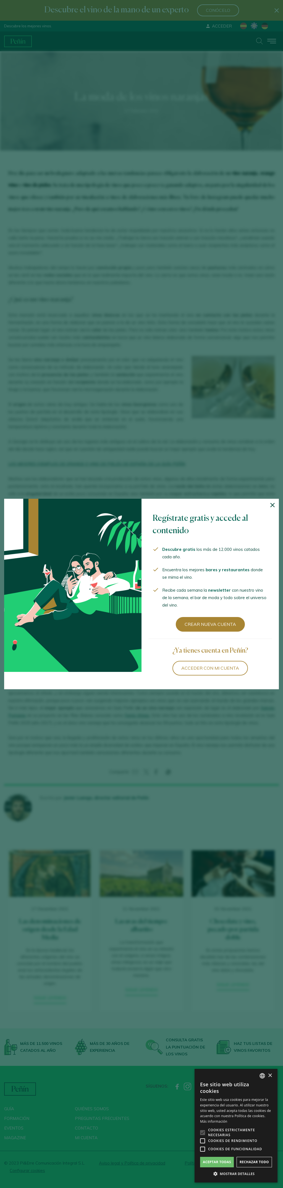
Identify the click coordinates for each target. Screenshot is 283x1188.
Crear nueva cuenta (210, 624)
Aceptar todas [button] (217, 1162)
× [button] (270, 1076)
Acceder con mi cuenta (210, 668)
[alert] (236, 1125)
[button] (236, 1174)
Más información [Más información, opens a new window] (213, 1121)
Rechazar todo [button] (254, 1162)
